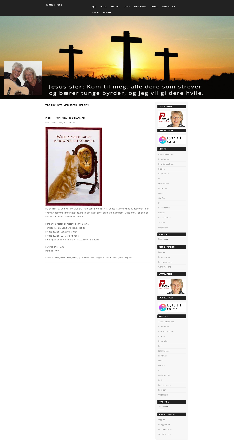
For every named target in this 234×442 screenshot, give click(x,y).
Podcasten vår (164, 207)
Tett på (154, 7)
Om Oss (103, 7)
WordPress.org (164, 267)
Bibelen (161, 169)
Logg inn (161, 252)
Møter (74, 257)
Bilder (127, 7)
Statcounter (163, 239)
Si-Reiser (162, 222)
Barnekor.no (163, 159)
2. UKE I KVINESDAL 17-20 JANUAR (65, 118)
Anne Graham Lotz (166, 154)
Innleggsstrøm (164, 257)
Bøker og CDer (168, 7)
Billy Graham (163, 173)
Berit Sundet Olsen (166, 164)
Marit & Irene (54, 4)
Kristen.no (162, 188)
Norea (161, 193)
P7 (159, 203)
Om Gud (95, 12)
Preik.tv (161, 212)
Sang (92, 257)
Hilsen (68, 257)
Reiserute (115, 7)
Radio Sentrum (164, 217)
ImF (159, 178)
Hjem (94, 7)
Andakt (56, 257)
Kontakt (107, 12)
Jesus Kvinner (163, 183)
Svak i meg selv (125, 257)
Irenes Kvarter (140, 7)
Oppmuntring (83, 257)
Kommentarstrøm (165, 262)
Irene (72, 122)
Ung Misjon (163, 227)
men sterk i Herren (110, 257)
